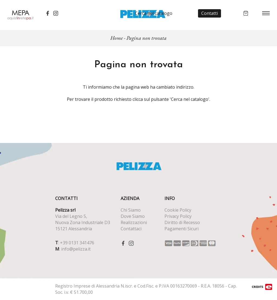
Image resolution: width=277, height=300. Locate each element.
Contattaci (131, 229)
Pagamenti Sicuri (181, 229)
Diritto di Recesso (182, 222)
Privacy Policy (178, 216)
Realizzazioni (134, 222)
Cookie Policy (177, 210)
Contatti (209, 13)
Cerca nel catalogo (153, 13)
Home (116, 37)
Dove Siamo (133, 216)
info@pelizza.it (76, 249)
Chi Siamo (131, 210)
